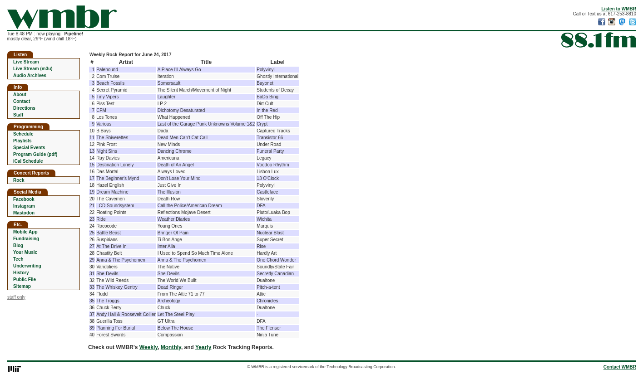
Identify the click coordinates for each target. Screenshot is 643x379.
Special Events (29, 147)
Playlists (22, 140)
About (19, 94)
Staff (18, 114)
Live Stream (26, 61)
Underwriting (27, 265)
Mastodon (24, 212)
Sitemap (22, 286)
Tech (18, 259)
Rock (18, 180)
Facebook (24, 199)
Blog (18, 245)
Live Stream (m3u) (33, 68)
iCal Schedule (28, 161)
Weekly (148, 347)
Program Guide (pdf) (35, 154)
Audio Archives (29, 75)
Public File (24, 279)
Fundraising (26, 238)
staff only (16, 297)
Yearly (203, 347)
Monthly (171, 347)
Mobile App (25, 231)
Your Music (25, 252)
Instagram (24, 206)
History (21, 272)
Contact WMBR (619, 366)
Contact (21, 101)
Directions (24, 108)
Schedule (23, 133)
